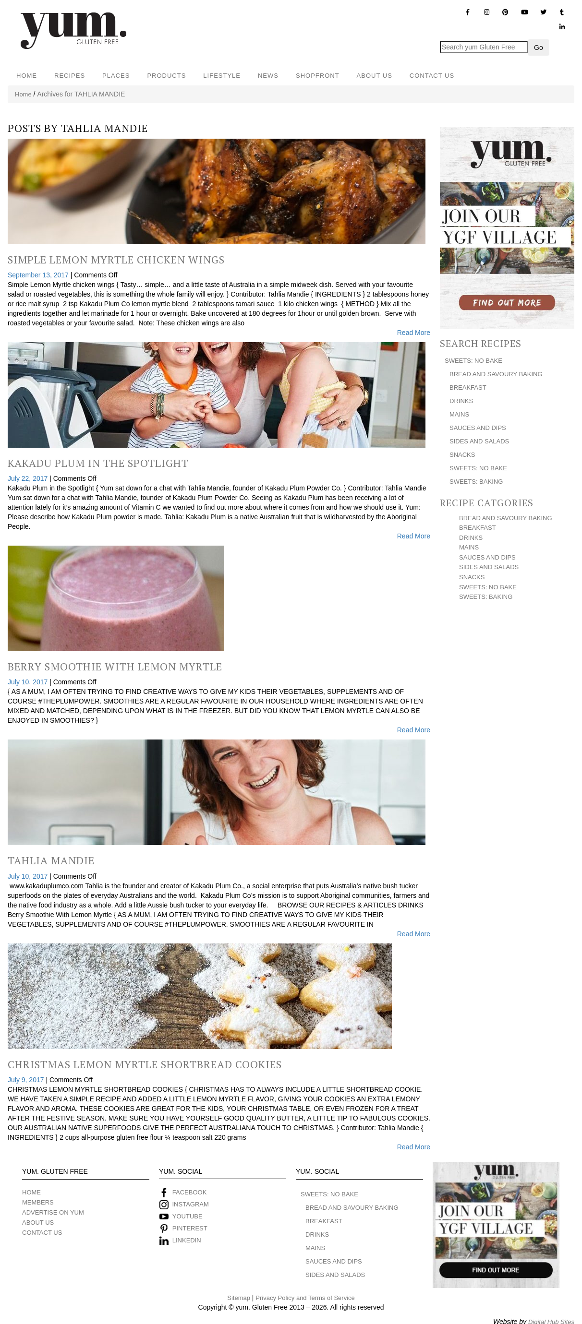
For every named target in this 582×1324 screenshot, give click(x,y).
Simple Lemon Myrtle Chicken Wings (116, 259)
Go (538, 47)
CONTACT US (432, 75)
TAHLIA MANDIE (104, 128)
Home (23, 94)
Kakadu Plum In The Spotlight (98, 463)
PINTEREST (189, 1228)
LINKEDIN (186, 1240)
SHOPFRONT (318, 75)
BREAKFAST (467, 387)
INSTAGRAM (189, 1204)
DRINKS (461, 401)
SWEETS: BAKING (476, 481)
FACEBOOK (189, 1192)
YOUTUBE (187, 1216)
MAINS (459, 414)
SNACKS (462, 454)
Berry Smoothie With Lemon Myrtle (115, 666)
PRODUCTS (166, 75)
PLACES (116, 75)
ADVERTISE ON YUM (53, 1212)
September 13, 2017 (39, 275)
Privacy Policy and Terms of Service (304, 1297)
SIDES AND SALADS (479, 441)
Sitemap (238, 1297)
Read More (413, 332)
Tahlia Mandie (51, 860)
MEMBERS (38, 1202)
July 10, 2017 (28, 682)
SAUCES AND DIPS (477, 427)
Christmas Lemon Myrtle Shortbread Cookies (145, 1064)
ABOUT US (374, 75)
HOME (26, 75)
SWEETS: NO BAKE (473, 360)
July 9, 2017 (27, 1080)
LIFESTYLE (222, 75)
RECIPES (69, 75)
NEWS (268, 75)
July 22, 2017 (28, 478)
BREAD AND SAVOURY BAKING (496, 374)
